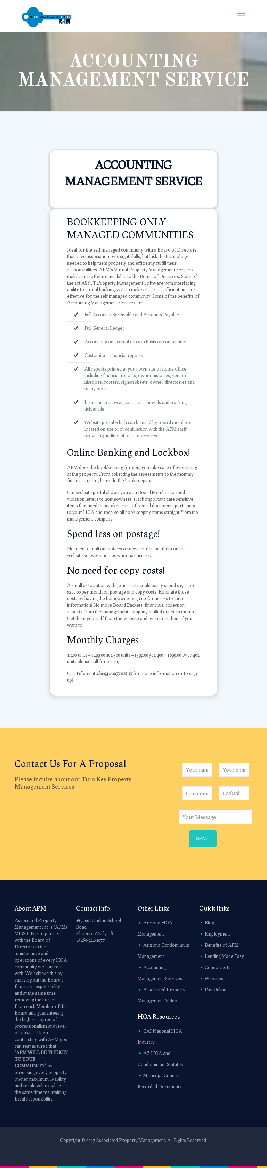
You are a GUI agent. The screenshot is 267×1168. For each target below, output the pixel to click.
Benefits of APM (222, 945)
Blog (209, 922)
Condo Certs (217, 967)
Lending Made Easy (224, 956)
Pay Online (215, 989)
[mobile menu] (241, 16)
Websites (214, 978)
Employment (217, 934)
